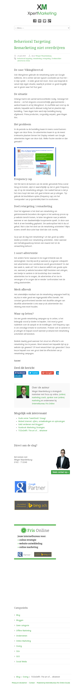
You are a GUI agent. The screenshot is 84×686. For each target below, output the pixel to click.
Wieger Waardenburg (43, 56)
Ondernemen (21, 636)
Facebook (20, 373)
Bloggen (19, 620)
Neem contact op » (60, 472)
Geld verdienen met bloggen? (30, 424)
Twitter (33, 373)
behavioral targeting (24, 58)
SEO (18, 656)
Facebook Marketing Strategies (31, 427)
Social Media (21, 661)
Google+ (47, 373)
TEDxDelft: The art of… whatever (32, 430)
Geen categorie (22, 625)
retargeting (47, 58)
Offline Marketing (23, 630)
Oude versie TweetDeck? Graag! (32, 418)
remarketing (37, 58)
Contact (32, 683)
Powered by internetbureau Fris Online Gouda (53, 683)
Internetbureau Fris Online (43, 403)
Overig (19, 646)
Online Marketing (23, 641)
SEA (18, 651)
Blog (18, 615)
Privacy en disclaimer (19, 683)
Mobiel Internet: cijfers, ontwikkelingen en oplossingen (41, 421)
